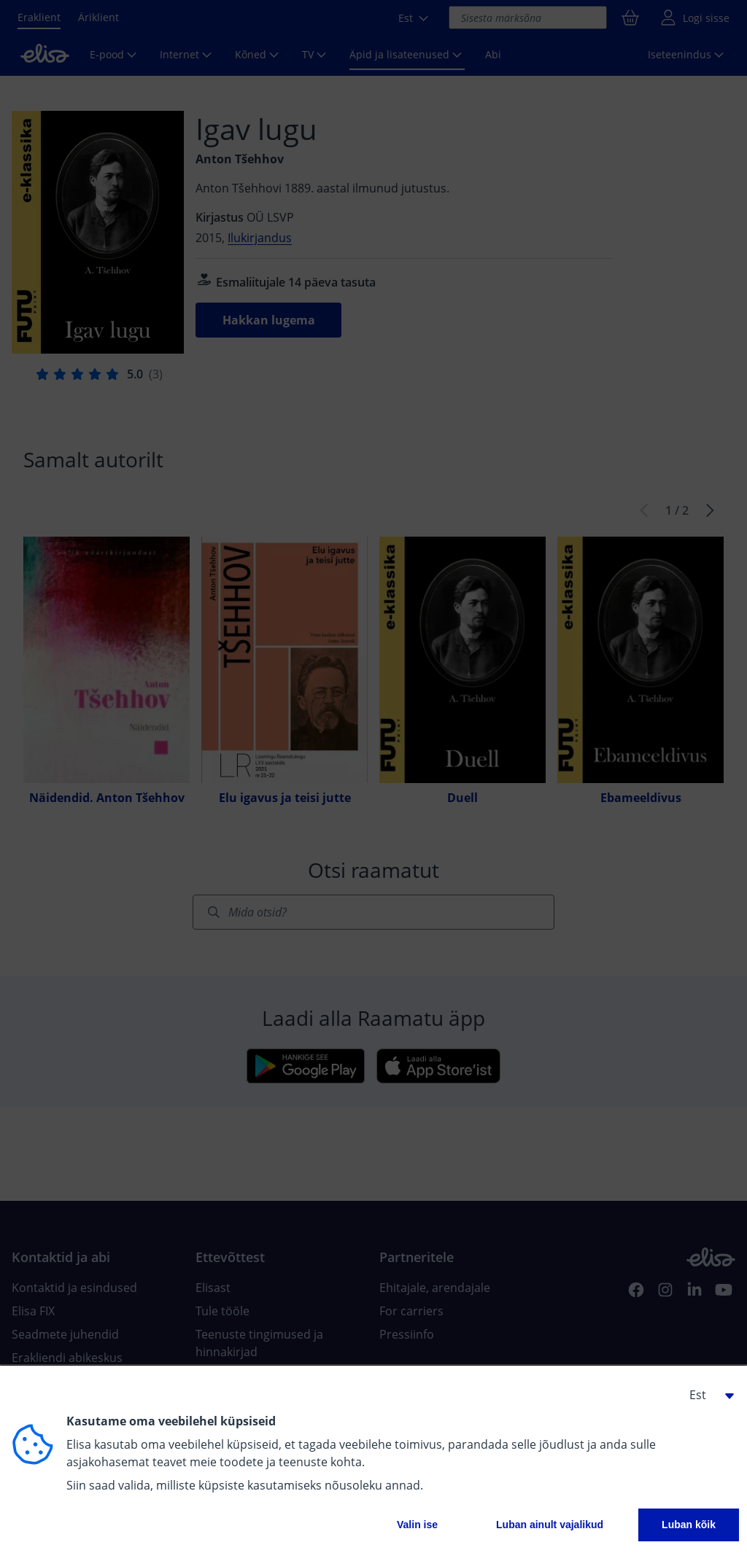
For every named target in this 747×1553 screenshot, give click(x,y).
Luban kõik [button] (689, 1524)
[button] (706, 1394)
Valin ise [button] (417, 1524)
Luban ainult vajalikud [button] (549, 1524)
